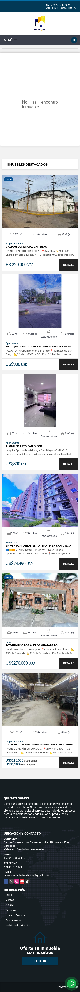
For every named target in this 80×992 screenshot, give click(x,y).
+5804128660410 (61, 7)
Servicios (11, 910)
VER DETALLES (40, 201)
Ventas (10, 899)
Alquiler (10, 905)
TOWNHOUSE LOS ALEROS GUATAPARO (32, 645)
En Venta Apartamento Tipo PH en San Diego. (38, 545)
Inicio (9, 894)
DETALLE (68, 264)
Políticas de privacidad (19, 925)
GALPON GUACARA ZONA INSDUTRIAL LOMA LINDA (39, 744)
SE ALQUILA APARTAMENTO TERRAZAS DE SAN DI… (39, 346)
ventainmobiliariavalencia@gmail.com (26, 875)
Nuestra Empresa (16, 915)
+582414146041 (61, 5)
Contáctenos (13, 920)
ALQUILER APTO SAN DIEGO (24, 446)
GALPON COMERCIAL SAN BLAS (26, 246)
